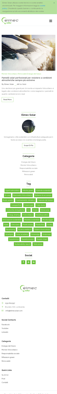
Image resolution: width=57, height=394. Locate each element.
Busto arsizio (8, 184)
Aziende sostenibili (43, 174)
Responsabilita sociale (28, 152)
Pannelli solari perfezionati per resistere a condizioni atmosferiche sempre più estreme (27, 63)
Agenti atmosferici (12, 174)
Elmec (35, 194)
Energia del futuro (34, 58)
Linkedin (5, 316)
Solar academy (22, 218)
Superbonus (14, 223)
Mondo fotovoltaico (9, 58)
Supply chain (42, 223)
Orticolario (15, 209)
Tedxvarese (37, 228)
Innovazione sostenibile (12, 204)
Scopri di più (28, 129)
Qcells (49, 209)
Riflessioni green (28, 155)
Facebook (6, 309)
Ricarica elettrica (24, 214)
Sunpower (47, 218)
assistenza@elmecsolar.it (15, 384)
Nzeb (6, 209)
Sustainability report (22, 228)
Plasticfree (40, 209)
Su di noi (5, 359)
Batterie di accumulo (43, 179)
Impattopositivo (42, 199)
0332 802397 (8, 287)
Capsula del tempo (45, 184)
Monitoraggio (48, 204)
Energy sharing (14, 199)
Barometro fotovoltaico (22, 179)
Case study (40, 189)
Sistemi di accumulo (42, 214)
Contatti (5, 367)
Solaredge (35, 218)
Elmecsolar (45, 194)
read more (7, 83)
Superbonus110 (28, 223)
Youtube (5, 312)
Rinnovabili (22, 58)
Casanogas (28, 189)
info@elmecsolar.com (12, 295)
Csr (28, 194)
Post (3, 363)
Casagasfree (16, 189)
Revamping (10, 214)
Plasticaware (28, 209)
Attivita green (28, 174)
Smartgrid (9, 218)
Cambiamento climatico (25, 184)
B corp (7, 179)
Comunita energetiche (15, 194)
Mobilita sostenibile (32, 204)
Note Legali (35, 390)
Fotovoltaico (28, 199)
